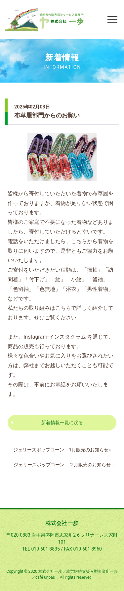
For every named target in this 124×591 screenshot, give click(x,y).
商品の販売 (21, 346)
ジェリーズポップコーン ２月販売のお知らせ (65, 464)
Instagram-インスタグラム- (55, 337)
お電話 (58, 384)
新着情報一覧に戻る (62, 422)
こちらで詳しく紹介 (79, 308)
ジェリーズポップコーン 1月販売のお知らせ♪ (59, 449)
